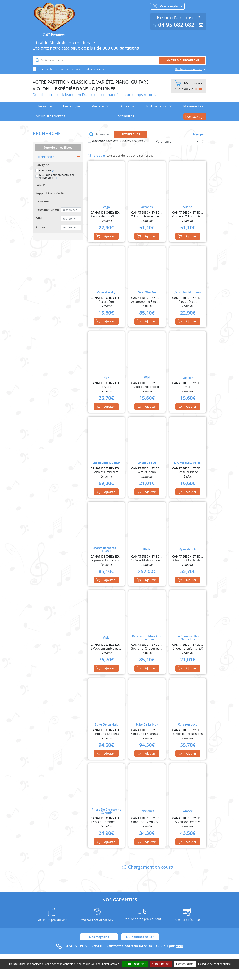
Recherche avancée (188, 69)
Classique (44, 106)
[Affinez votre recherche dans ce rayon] (101, 134)
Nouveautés (193, 106)
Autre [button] (127, 106)
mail (179, 945)
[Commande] (176, 141)
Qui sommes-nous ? (140, 937)
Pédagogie (71, 106)
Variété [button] (100, 106)
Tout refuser (160, 963)
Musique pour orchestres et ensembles (56, 176)
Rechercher (130, 134)
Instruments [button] (159, 106)
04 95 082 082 (174, 24)
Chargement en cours (147, 867)
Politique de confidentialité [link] (214, 963)
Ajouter (105, 236)
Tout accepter (134, 963)
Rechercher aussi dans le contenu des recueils (71, 69)
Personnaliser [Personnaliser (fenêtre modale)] (185, 963)
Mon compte (167, 6)
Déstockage (194, 116)
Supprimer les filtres (58, 147)
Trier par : (199, 134)
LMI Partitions (54, 35)
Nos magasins (99, 937)
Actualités (126, 116)
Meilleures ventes (50, 116)
